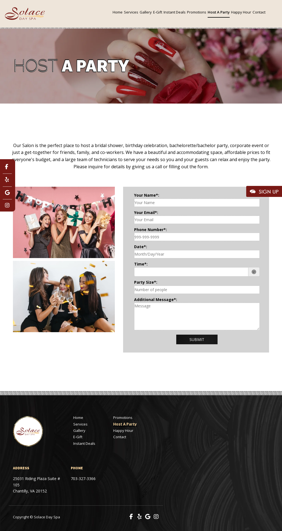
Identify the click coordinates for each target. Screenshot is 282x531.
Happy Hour (241, 12)
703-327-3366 (83, 478)
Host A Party (219, 12)
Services (131, 12)
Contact (259, 12)
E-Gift (157, 12)
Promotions (196, 12)
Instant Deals (175, 12)
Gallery (146, 12)
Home (118, 12)
